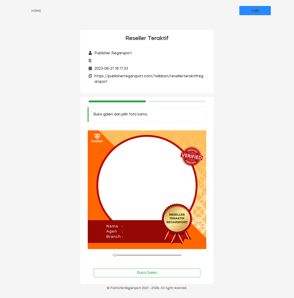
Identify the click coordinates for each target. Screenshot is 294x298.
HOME (36, 11)
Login (255, 10)
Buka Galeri (147, 273)
